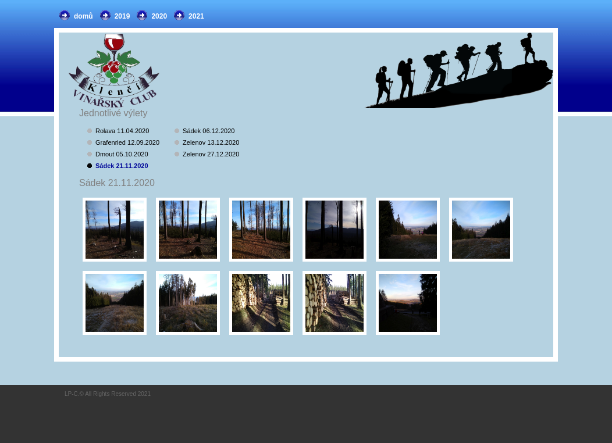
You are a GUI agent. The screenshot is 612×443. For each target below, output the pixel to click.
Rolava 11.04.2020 (122, 130)
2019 (122, 16)
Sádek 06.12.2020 (208, 130)
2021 (196, 16)
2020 (159, 16)
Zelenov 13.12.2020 (211, 142)
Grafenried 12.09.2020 (127, 142)
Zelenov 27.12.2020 (211, 154)
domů (83, 16)
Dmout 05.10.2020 (121, 154)
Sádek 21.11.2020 (121, 165)
